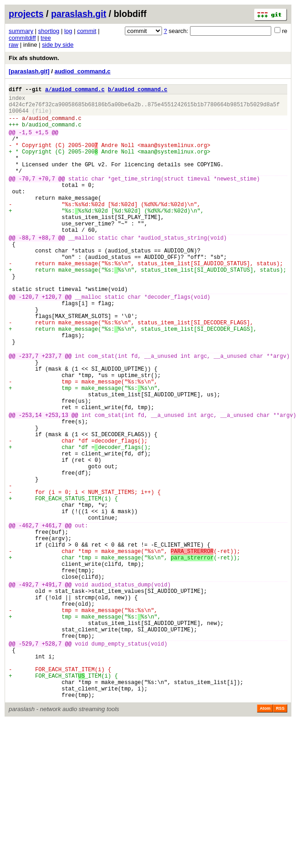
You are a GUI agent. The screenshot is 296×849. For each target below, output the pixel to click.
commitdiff (22, 37)
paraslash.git (78, 14)
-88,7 (27, 269)
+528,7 (51, 760)
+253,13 (56, 483)
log (68, 30)
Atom (265, 836)
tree (46, 37)
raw (13, 44)
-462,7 (29, 617)
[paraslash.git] (29, 71)
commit (86, 30)
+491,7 (51, 689)
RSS (280, 836)
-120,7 (29, 341)
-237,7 (29, 412)
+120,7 (51, 341)
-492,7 (29, 689)
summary (21, 30)
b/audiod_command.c (138, 90)
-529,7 (29, 760)
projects (26, 14)
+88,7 (47, 269)
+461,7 (51, 617)
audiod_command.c (83, 71)
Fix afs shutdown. (34, 58)
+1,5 (42, 142)
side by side (58, 44)
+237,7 (51, 412)
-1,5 (25, 142)
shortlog (48, 30)
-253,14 (30, 483)
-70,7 (27, 198)
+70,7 (47, 198)
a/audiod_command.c (75, 90)
